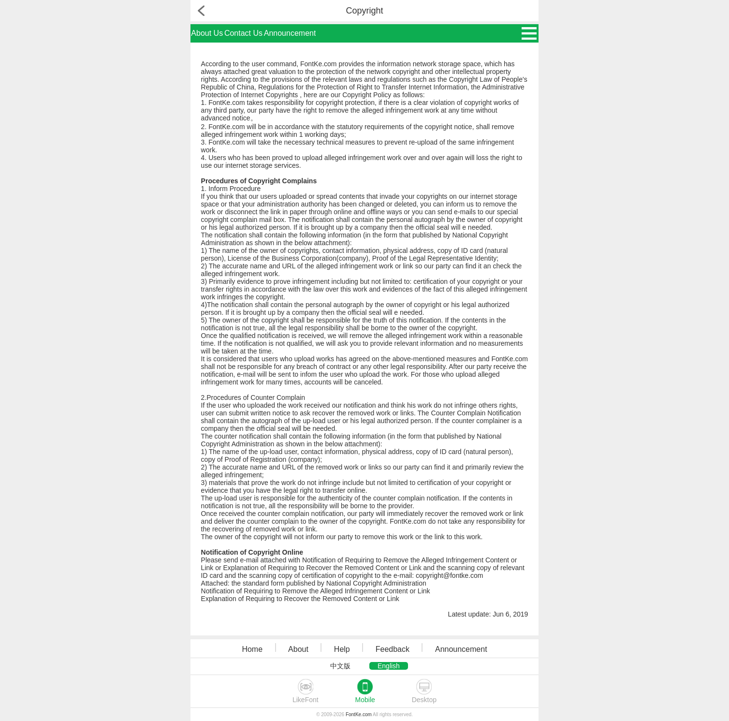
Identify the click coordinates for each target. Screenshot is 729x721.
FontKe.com (359, 714)
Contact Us (243, 33)
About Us (207, 33)
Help (342, 649)
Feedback (392, 649)
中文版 (340, 666)
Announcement (290, 33)
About (298, 649)
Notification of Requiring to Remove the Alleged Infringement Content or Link (315, 591)
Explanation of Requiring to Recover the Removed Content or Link (300, 599)
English (389, 666)
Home (252, 649)
